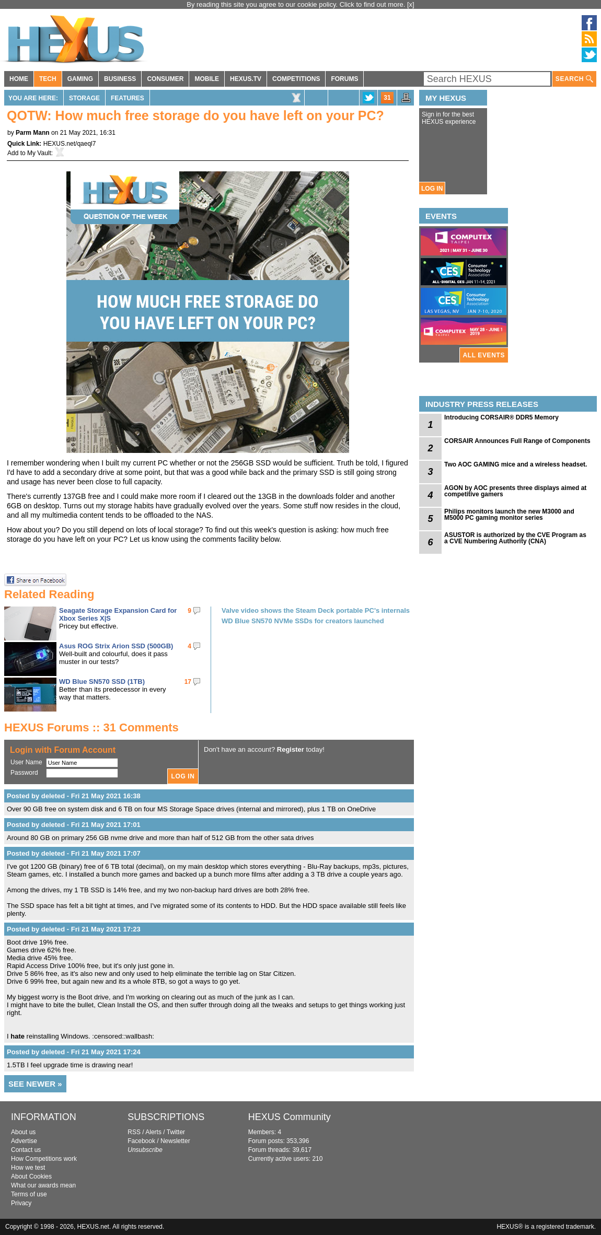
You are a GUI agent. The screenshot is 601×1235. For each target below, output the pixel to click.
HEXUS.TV (245, 79)
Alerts (153, 1132)
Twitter (176, 1132)
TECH (47, 79)
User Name (26, 762)
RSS (134, 1132)
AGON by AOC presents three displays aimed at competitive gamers (515, 491)
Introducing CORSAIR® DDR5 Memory (501, 417)
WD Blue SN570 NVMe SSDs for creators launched (303, 621)
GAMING (80, 79)
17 (187, 681)
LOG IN (432, 188)
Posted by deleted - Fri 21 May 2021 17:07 (74, 853)
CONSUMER (165, 79)
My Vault (39, 153)
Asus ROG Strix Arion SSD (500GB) (116, 646)
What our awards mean (43, 1185)
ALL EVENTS (484, 355)
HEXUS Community (289, 1117)
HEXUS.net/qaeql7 (69, 143)
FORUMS (344, 79)
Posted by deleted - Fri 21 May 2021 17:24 (74, 1052)
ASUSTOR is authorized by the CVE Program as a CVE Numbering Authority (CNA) (515, 538)
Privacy (21, 1203)
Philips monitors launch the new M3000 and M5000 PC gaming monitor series (509, 514)
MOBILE (206, 79)
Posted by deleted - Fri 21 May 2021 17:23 (74, 929)
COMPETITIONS (296, 79)
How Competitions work (44, 1158)
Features (127, 98)
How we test (28, 1167)
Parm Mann (33, 132)
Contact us (26, 1150)
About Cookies (31, 1176)
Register (290, 749)
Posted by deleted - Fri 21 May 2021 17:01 (74, 825)
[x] (410, 4)
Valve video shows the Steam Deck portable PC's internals (316, 610)
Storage (84, 98)
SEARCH (574, 79)
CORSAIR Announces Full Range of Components (517, 441)
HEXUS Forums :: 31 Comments (91, 727)
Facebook (141, 1141)
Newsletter (175, 1141)
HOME (18, 79)
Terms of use (29, 1194)
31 (387, 97)
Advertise (24, 1141)
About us (23, 1132)
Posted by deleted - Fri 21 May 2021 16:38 (74, 796)
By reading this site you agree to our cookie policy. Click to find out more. (297, 4)
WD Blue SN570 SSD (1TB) (102, 681)
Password (24, 772)
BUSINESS (120, 79)
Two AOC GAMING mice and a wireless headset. (515, 464)
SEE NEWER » (35, 1083)
